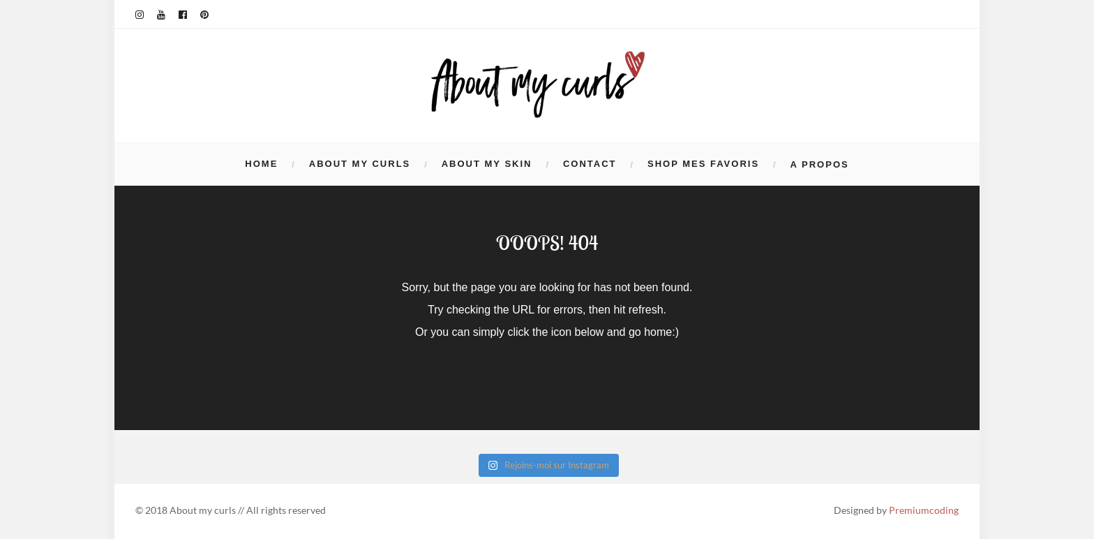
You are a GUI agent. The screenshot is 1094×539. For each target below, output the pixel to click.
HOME (261, 163)
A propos (819, 164)
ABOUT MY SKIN (487, 163)
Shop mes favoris (703, 163)
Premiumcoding (924, 510)
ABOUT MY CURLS (359, 163)
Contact (590, 163)
